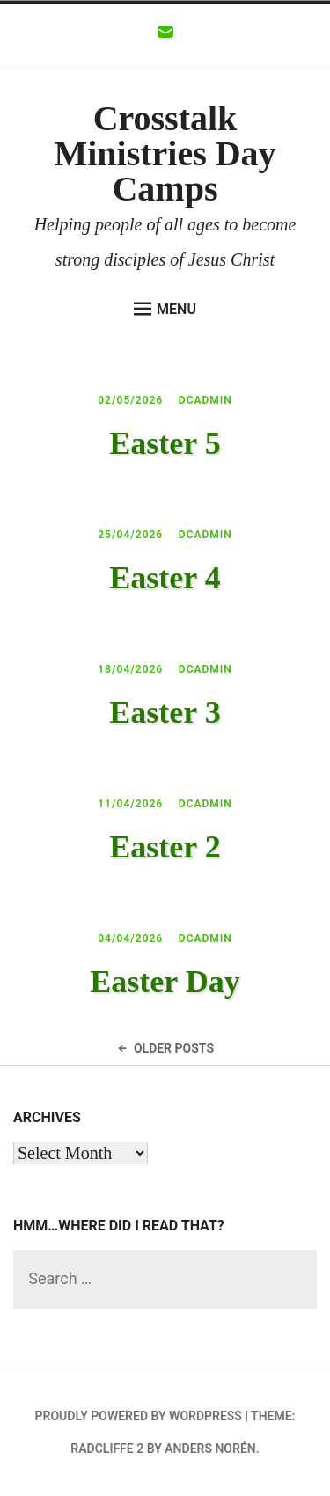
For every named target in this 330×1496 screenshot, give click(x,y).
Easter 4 (164, 577)
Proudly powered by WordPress (138, 1416)
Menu (165, 308)
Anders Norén (210, 1448)
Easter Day (164, 981)
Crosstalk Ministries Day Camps (164, 153)
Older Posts (165, 1048)
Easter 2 (164, 847)
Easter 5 (164, 443)
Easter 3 (164, 712)
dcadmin (205, 400)
